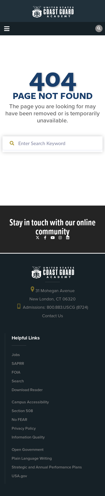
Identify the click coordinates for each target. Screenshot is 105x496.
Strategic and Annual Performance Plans (47, 467)
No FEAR (19, 419)
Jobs (16, 354)
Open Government (28, 449)
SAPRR (18, 363)
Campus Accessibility (30, 402)
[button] (6, 28)
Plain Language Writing (32, 458)
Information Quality (28, 437)
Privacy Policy (24, 428)
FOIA (16, 372)
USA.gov (19, 476)
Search (18, 381)
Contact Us (52, 316)
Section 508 (22, 411)
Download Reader (27, 390)
